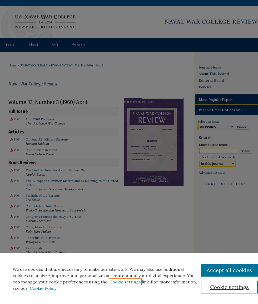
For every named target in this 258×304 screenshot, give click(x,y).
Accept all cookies (229, 270)
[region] (129, 278)
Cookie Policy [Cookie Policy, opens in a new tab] (43, 288)
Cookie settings (125, 281)
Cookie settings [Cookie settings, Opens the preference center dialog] (229, 287)
